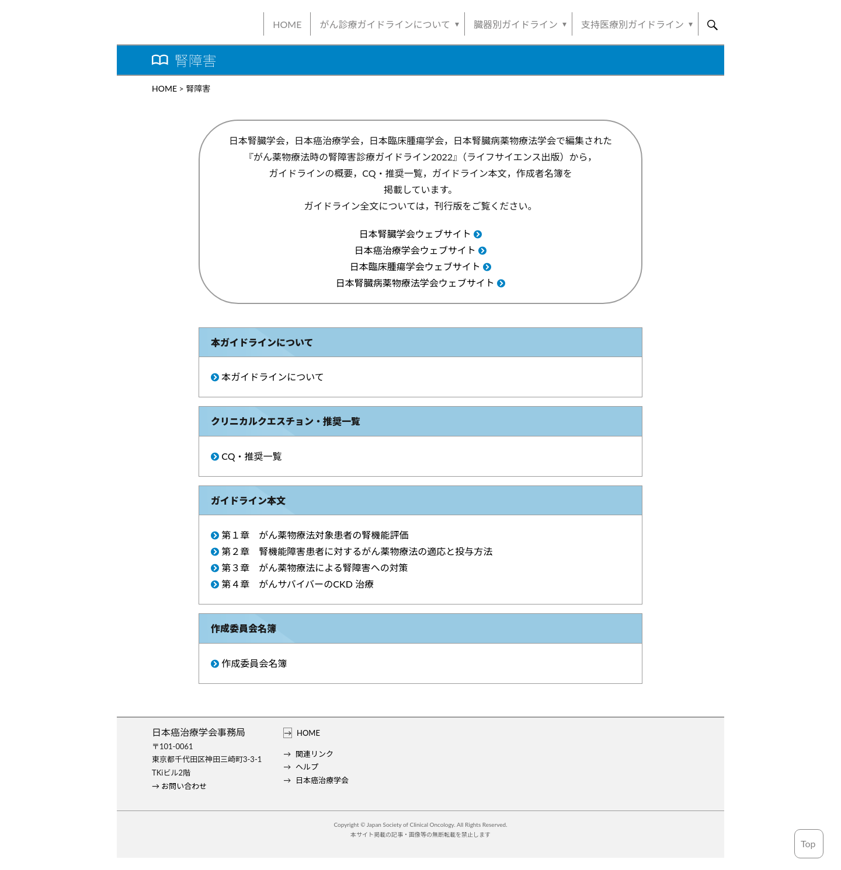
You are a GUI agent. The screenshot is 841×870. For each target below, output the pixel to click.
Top (808, 843)
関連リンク (314, 754)
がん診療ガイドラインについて (384, 24)
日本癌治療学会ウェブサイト (415, 250)
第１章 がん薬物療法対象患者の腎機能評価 (314, 534)
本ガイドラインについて (272, 376)
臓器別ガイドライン (516, 24)
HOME (287, 24)
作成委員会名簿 (254, 663)
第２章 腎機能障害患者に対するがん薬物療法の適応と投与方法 (356, 551)
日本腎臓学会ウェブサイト (415, 233)
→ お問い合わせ (179, 786)
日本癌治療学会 (322, 780)
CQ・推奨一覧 (251, 456)
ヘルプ (307, 766)
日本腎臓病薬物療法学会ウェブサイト (415, 282)
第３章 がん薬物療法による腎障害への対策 (314, 567)
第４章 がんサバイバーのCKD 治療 (297, 583)
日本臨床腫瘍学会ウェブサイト (415, 266)
